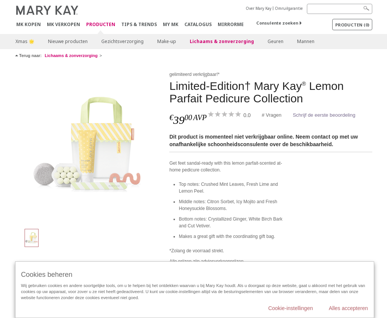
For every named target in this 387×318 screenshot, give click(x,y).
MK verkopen (63, 24)
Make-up (166, 41)
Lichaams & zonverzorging (222, 41)
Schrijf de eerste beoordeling (324, 115)
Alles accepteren (348, 308)
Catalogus (198, 24)
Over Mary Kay (258, 8)
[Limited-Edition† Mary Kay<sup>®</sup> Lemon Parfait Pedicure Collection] (89, 145)
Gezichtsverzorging (122, 41)
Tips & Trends (139, 24)
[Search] (339, 9)
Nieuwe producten (68, 41)
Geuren (275, 41)
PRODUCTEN (100, 25)
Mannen (305, 41)
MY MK (170, 24)
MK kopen (28, 24)
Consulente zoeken (277, 22)
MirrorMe (231, 24)
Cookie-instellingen (290, 308)
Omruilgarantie (289, 8)
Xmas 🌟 (24, 41)
